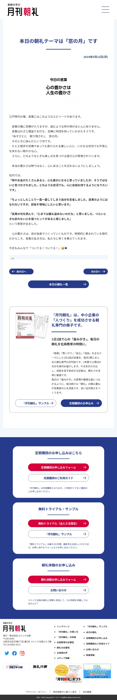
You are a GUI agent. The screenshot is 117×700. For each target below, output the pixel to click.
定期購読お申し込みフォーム (58, 467)
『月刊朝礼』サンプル (35, 403)
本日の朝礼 (91, 632)
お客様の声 (62, 652)
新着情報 (90, 655)
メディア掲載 (63, 658)
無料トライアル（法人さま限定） (58, 523)
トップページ (63, 626)
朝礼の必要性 (63, 647)
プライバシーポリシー (36, 691)
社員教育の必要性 (65, 642)
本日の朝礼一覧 (58, 284)
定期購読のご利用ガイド (58, 478)
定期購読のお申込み (81, 403)
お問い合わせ (58, 590)
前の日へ (21, 271)
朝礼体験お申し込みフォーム (58, 579)
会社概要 (87, 691)
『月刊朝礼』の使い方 (67, 631)
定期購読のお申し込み (96, 638)
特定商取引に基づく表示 (65, 691)
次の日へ (96, 271)
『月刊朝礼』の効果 (66, 637)
